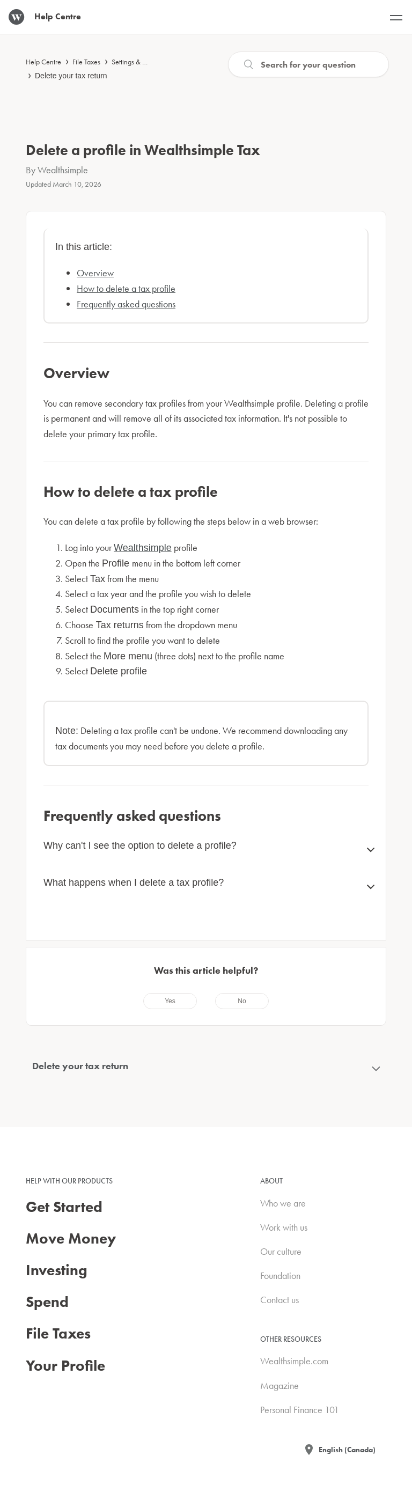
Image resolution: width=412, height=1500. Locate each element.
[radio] (170, 1001)
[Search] (308, 64)
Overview (95, 273)
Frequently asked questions (126, 304)
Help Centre (43, 62)
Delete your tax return (71, 75)
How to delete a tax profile (126, 288)
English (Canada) (347, 1449)
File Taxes (86, 62)
